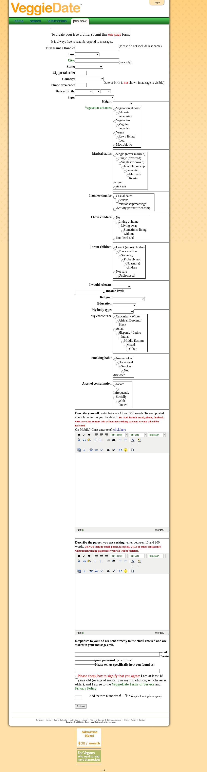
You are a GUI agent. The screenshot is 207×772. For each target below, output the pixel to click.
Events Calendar (60, 720)
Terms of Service (97, 720)
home (19, 21)
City (71, 60)
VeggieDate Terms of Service (133, 684)
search (35, 21)
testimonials (57, 21)
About (84, 720)
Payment (39, 720)
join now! (80, 21)
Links (48, 720)
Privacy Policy (86, 688)
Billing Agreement (114, 720)
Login (157, 2)
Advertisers (74, 720)
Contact (142, 720)
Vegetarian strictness (98, 107)
